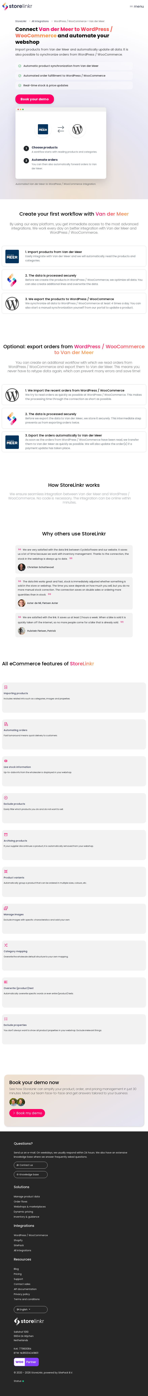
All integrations (40, 21)
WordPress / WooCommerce (31, 1235)
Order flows (20, 1201)
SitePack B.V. (65, 1372)
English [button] (22, 1309)
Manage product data (27, 1196)
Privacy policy (22, 1294)
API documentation (25, 1289)
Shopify (18, 1240)
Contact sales (22, 1284)
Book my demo (27, 1113)
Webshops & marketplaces (30, 1206)
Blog (16, 1269)
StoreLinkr (20, 21)
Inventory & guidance (26, 1216)
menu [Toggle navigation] (137, 6)
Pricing (18, 1274)
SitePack (19, 1245)
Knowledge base (28, 1174)
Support (18, 1279)
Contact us (25, 1165)
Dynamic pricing (23, 1211)
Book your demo (35, 99)
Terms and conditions (27, 1299)
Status (19, 1381)
